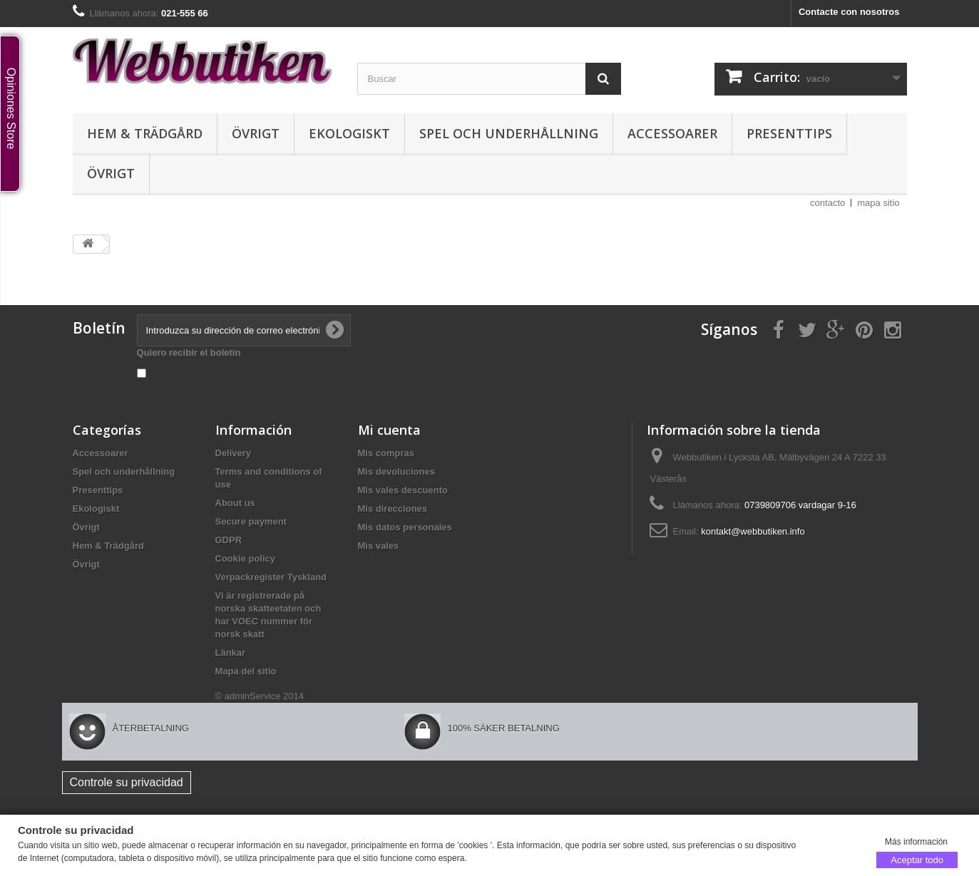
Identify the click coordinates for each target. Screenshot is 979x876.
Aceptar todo (917, 859)
